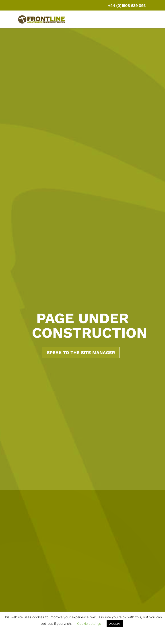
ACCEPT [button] (115, 623)
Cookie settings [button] (89, 624)
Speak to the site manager (81, 352)
